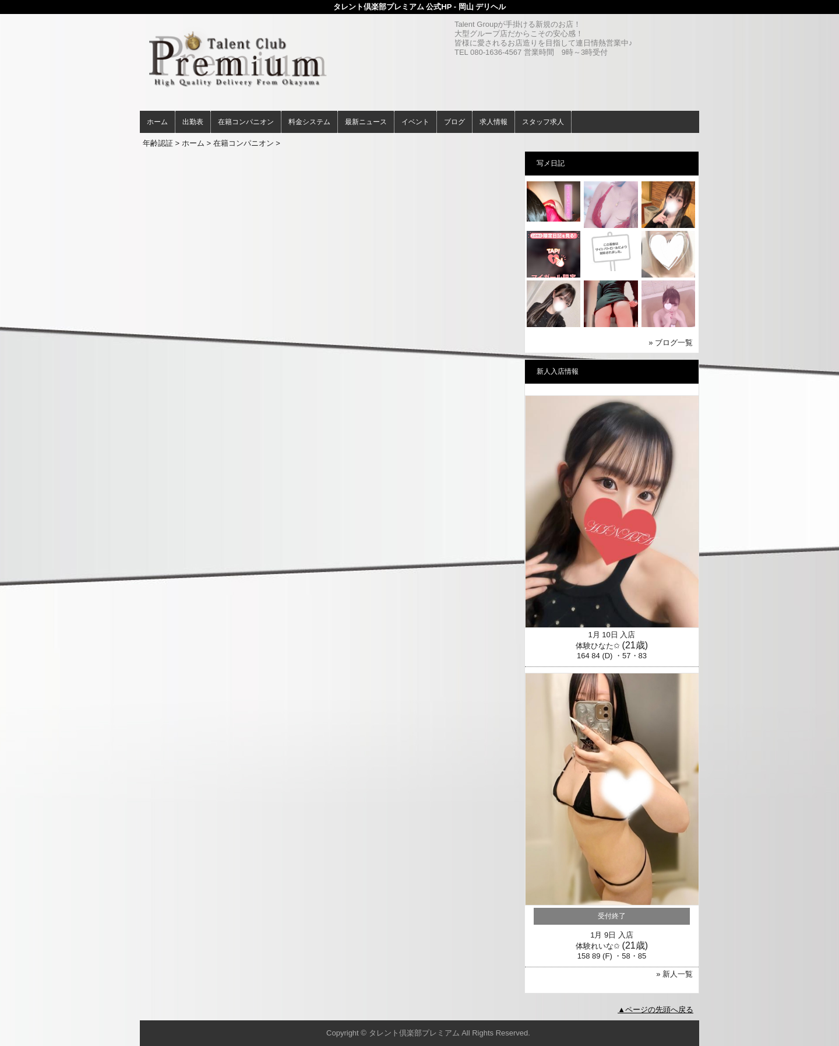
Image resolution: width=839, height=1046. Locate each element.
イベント (415, 122)
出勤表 (192, 122)
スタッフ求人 (543, 122)
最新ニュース (366, 122)
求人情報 (493, 122)
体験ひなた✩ (598, 645)
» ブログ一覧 (670, 342)
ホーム (157, 122)
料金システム (309, 122)
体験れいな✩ (598, 946)
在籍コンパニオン (246, 122)
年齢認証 (158, 143)
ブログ (454, 122)
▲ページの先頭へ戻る (655, 1009)
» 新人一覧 (674, 974)
